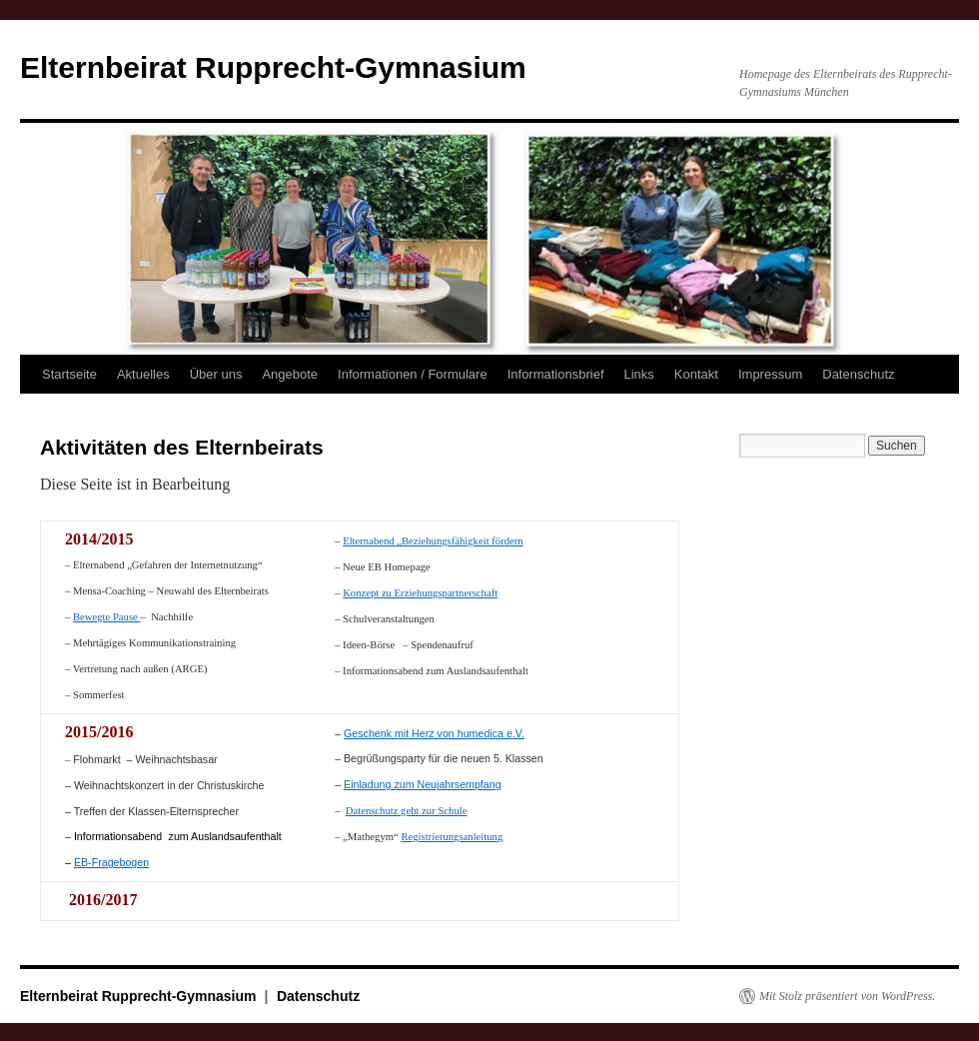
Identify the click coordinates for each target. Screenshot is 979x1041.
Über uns (216, 374)
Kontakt (696, 374)
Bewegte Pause (106, 616)
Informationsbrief (555, 374)
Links (639, 374)
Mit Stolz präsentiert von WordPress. (847, 994)
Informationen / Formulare (413, 374)
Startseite (69, 374)
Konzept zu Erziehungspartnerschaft (420, 592)
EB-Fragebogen (111, 861)
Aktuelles (143, 374)
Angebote (290, 374)
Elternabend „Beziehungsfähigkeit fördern (433, 540)
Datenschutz (858, 374)
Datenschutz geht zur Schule (407, 810)
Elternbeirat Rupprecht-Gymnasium (273, 67)
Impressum (770, 374)
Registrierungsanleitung (451, 836)
